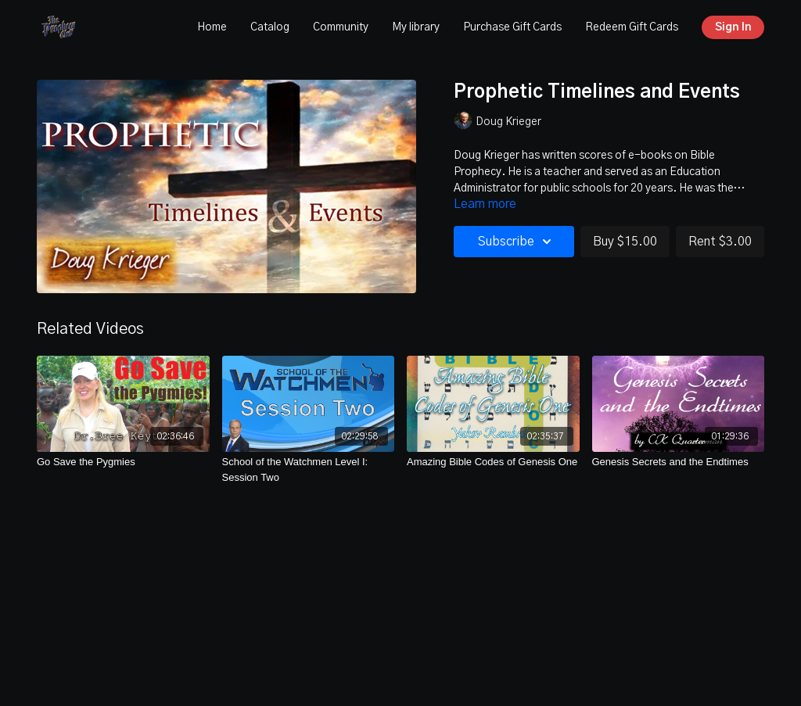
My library (416, 27)
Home (212, 27)
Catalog (269, 27)
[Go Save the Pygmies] (123, 462)
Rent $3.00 (720, 241)
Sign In (733, 27)
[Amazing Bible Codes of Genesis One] (493, 462)
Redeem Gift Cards (631, 27)
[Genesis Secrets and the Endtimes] (678, 462)
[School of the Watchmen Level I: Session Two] (308, 469)
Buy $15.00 (625, 241)
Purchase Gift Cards (512, 27)
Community (340, 27)
